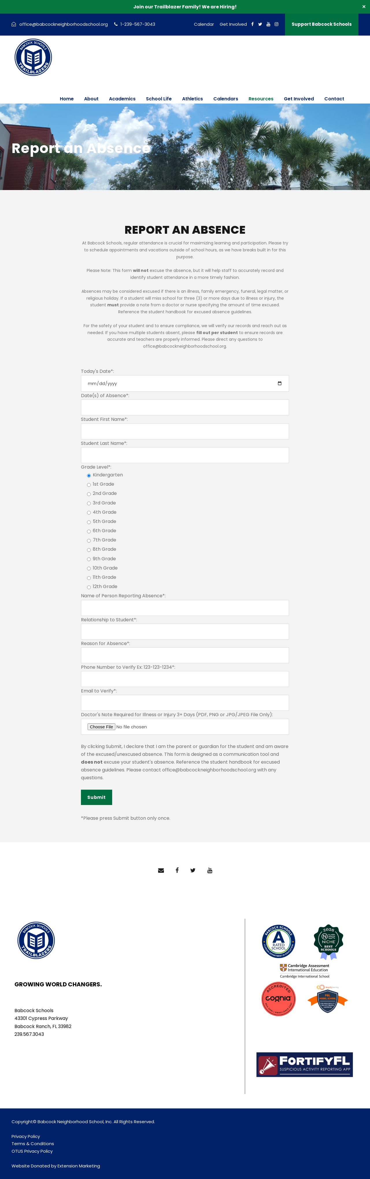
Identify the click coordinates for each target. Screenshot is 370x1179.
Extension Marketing (79, 1166)
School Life (159, 98)
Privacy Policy (26, 1136)
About (91, 98)
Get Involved (233, 24)
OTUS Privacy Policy (32, 1151)
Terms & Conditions (33, 1144)
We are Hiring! (219, 6)
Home (67, 98)
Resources (261, 98)
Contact (334, 98)
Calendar (204, 24)
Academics (122, 98)
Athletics (192, 98)
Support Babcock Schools (322, 24)
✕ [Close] (364, 6)
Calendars (225, 98)
